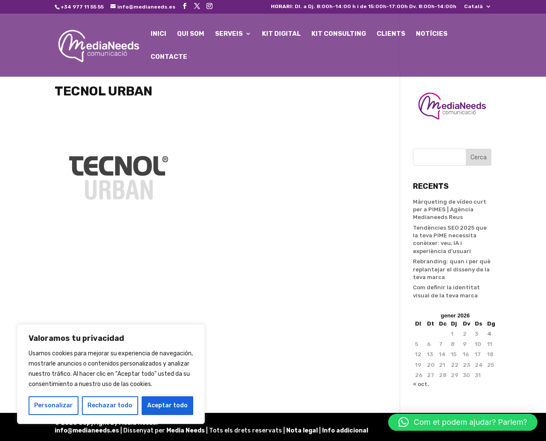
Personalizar (53, 405)
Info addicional (345, 430)
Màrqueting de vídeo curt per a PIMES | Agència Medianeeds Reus (449, 209)
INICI (158, 34)
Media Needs (185, 430)
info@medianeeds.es (87, 430)
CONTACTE (169, 57)
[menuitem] (477, 8)
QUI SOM (190, 34)
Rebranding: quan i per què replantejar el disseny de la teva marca (452, 269)
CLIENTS (391, 34)
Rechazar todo (109, 405)
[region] (111, 374)
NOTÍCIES (431, 34)
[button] (462, 422)
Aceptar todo (167, 405)
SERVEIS (229, 34)
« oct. (421, 384)
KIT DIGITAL (281, 34)
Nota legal (302, 430)
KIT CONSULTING (338, 34)
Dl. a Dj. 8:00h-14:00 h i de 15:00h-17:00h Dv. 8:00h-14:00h (363, 6)
